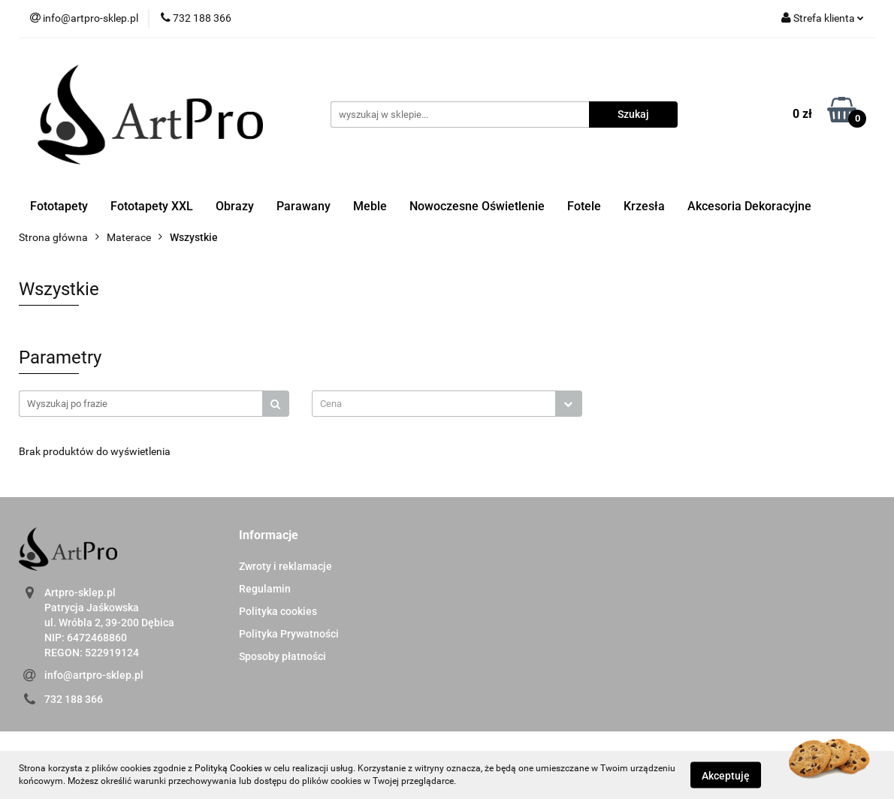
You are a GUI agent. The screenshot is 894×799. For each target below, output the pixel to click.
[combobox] (447, 403)
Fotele (584, 206)
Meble (370, 206)
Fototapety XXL (151, 206)
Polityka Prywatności (289, 634)
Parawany (303, 206)
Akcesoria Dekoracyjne (749, 206)
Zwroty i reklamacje (285, 566)
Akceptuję (726, 775)
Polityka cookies (278, 611)
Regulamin (265, 589)
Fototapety (59, 206)
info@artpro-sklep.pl (93, 675)
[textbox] (434, 404)
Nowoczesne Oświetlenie (477, 206)
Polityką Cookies (228, 768)
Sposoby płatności (282, 656)
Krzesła (644, 206)
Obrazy (235, 206)
